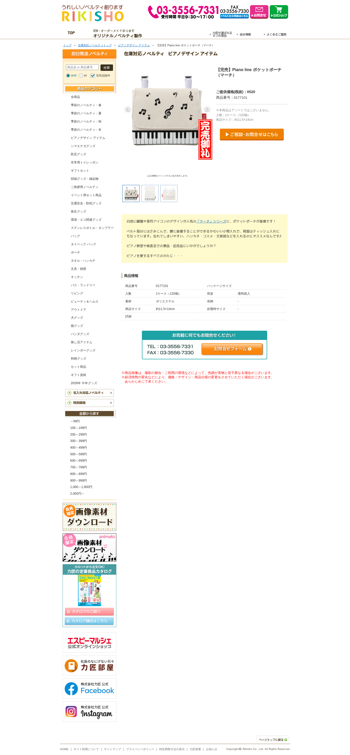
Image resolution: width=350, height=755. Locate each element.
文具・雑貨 (78, 269)
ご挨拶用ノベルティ (84, 187)
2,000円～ (77, 493)
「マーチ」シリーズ (211, 221)
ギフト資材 (78, 375)
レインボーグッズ (83, 350)
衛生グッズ (78, 211)
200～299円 (78, 434)
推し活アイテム (81, 342)
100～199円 (78, 428)
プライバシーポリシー (140, 749)
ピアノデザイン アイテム (134, 45)
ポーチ (75, 252)
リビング (77, 293)
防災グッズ (78, 154)
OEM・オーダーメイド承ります (119, 33)
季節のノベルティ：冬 (86, 129)
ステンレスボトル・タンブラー (92, 228)
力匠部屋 (195, 749)
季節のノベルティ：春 (86, 105)
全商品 (75, 97)
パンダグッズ (80, 334)
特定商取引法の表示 (172, 749)
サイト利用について (86, 749)
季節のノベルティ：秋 (86, 121)
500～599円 (78, 454)
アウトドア (78, 310)
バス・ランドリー (83, 285)
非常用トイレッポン (84, 162)
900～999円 (78, 480)
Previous (127, 109)
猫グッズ (77, 326)
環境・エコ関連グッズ (86, 219)
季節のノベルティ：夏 (86, 113)
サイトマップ (112, 749)
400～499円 (78, 447)
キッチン (77, 277)
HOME (64, 749)
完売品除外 (103, 75)
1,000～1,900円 (81, 487)
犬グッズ (77, 317)
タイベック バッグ (83, 244)
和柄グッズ (78, 358)
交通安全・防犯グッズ (86, 203)
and (73, 75)
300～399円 (78, 441)
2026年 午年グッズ (84, 383)
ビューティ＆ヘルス (84, 301)
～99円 (75, 421)
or (85, 75)
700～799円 (78, 467)
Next (207, 109)
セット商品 (78, 367)
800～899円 (78, 474)
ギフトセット (80, 170)
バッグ (75, 236)
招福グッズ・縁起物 (84, 179)
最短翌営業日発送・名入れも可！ (181, 33)
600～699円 (78, 460)
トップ (67, 45)
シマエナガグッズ (83, 146)
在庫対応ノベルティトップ (95, 45)
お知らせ (211, 749)
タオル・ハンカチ (83, 260)
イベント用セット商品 (86, 195)
